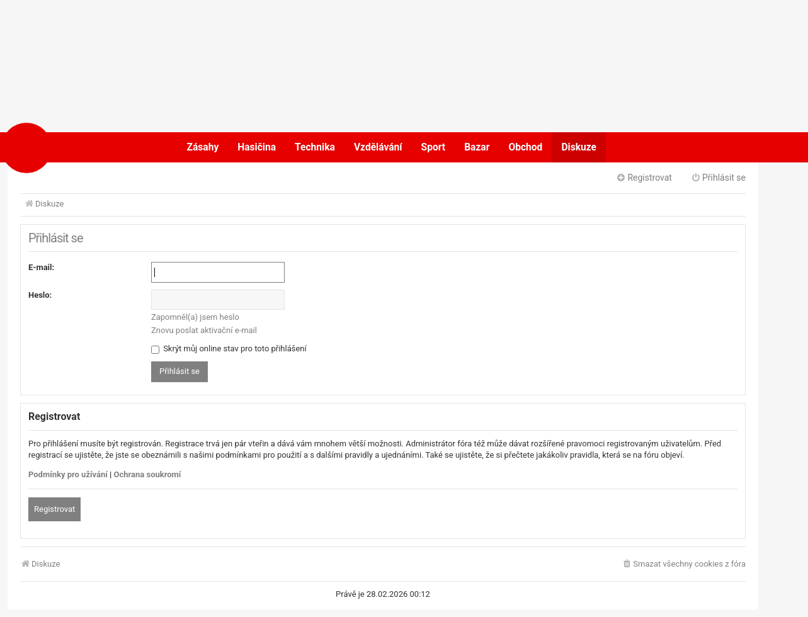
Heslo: (40, 295)
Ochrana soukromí (147, 474)
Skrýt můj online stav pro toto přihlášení (229, 348)
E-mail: (41, 267)
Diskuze (578, 147)
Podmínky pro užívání (68, 474)
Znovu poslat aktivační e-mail (204, 330)
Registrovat (54, 509)
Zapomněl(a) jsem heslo (195, 317)
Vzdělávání (378, 147)
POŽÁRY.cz (67, 147)
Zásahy (203, 147)
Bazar (476, 147)
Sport (433, 147)
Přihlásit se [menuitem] (718, 178)
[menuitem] (684, 564)
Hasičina (256, 147)
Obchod (525, 147)
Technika (315, 147)
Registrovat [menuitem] (644, 178)
